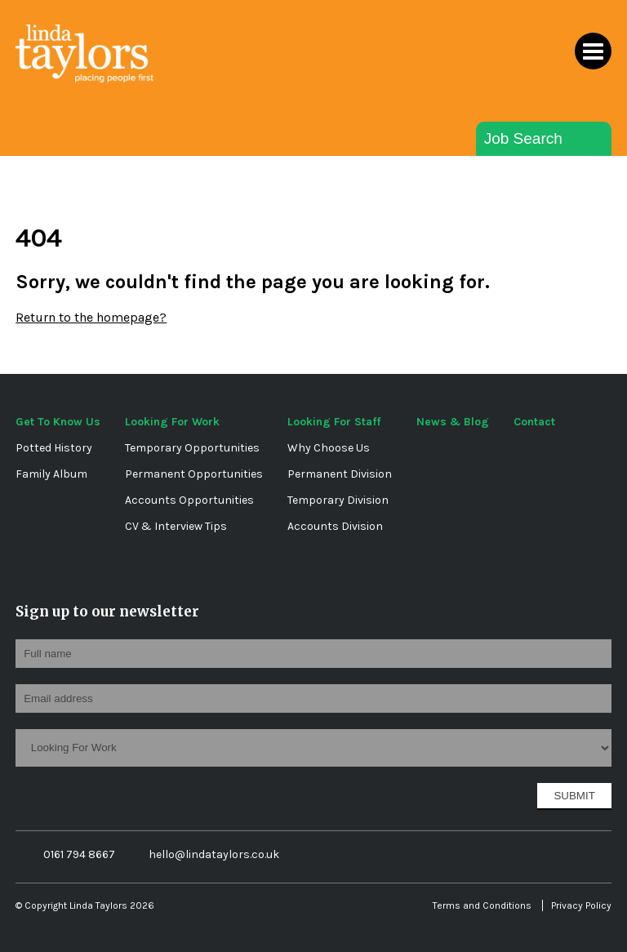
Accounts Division (335, 526)
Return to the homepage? (91, 317)
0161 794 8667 (69, 854)
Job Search (523, 138)
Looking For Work (172, 422)
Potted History (54, 448)
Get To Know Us (58, 422)
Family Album (51, 474)
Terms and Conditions (482, 905)
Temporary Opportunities (192, 448)
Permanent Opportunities (194, 474)
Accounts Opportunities (189, 500)
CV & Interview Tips (176, 526)
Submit (574, 796)
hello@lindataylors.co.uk (202, 854)
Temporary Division (338, 500)
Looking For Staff (333, 422)
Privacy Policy (581, 905)
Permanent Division (339, 474)
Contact (534, 422)
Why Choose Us (328, 448)
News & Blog (452, 422)
